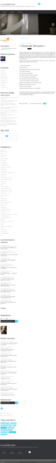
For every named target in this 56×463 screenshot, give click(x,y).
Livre (2, 196)
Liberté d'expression (5, 195)
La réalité (8, 295)
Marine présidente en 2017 (6, 202)
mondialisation (4, 207)
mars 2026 (3, 71)
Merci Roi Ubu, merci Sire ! (6, 110)
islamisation (3, 427)
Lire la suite (7, 49)
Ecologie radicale (4, 163)
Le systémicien (8, 4)
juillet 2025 (3, 85)
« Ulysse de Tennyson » (32, 45)
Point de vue (3, 212)
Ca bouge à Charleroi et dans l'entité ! (9, 125)
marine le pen (12, 432)
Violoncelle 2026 (4, 114)
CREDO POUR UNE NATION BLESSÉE (9, 371)
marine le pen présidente (6, 430)
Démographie (4, 162)
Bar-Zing (4, 113)
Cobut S (2, 277)
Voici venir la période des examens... (8, 97)
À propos (20, 12)
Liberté (15, 110)
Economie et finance (5, 165)
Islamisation (3, 183)
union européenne (5, 423)
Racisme (2, 219)
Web (2, 235)
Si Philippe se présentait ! (11, 259)
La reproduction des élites (6, 360)
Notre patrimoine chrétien (11, 246)
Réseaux (2, 223)
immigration (13, 423)
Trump (2, 228)
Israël (2, 184)
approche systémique (6, 425)
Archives (12, 12)
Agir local (2, 150)
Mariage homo (4, 198)
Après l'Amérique (4, 107)
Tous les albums (4, 62)
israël (14, 425)
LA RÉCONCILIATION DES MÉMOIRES (9, 342)
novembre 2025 (4, 78)
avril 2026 (3, 70)
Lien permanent (23, 103)
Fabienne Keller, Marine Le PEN (7, 172)
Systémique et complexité (6, 226)
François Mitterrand (10, 277)
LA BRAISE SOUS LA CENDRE (7, 393)
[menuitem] (4, 12)
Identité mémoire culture (6, 177)
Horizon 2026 (4, 176)
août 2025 (3, 84)
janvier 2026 (3, 75)
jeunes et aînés (38, 103)
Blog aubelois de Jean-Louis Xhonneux (9, 108)
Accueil (4, 12)
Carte (3, 308)
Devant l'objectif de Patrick (8, 105)
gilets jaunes (3, 174)
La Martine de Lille (4, 186)
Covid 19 (2, 156)
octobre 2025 (4, 80)
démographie (11, 427)
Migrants (2, 205)
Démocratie (3, 160)
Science (2, 224)
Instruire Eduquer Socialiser (7, 179)
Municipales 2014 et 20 (6, 209)
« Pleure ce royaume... (5, 348)
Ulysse (7, 283)
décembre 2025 (4, 77)
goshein (2, 246)
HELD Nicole (3, 301)
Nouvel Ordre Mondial (5, 210)
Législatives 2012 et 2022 (6, 189)
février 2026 (3, 73)
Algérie (7, 272)
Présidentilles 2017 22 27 (6, 217)
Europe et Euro (4, 170)
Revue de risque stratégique (7, 388)
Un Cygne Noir (4, 231)
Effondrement (4, 169)
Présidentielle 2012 (5, 216)
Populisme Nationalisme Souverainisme (9, 214)
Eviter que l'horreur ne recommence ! (8, 253)
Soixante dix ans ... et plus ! (6, 354)
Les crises (3, 193)
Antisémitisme (4, 151)
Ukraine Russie (4, 229)
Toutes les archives (4, 87)
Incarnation (3, 98)
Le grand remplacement (6, 188)
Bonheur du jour (11, 121)
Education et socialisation (6, 167)
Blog (2, 153)
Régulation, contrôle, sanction (7, 221)
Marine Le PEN (4, 200)
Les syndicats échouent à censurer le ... (9, 112)
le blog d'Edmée (10, 101)
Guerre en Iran (4, 365)
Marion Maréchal (4, 203)
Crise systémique (4, 158)
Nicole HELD (3, 265)
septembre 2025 (4, 82)
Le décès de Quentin (5, 377)
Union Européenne (5, 233)
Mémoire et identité (10, 289)
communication (4, 155)
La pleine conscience (5, 382)
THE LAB (9, 118)
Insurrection (3, 181)
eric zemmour (4, 434)
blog (33, 103)
